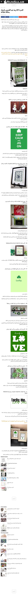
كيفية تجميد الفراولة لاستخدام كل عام (13, 518)
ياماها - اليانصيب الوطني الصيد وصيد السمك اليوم (15, 544)
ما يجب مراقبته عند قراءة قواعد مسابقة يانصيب (14, 513)
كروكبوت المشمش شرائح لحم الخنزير (13, 508)
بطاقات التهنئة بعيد (19, 53)
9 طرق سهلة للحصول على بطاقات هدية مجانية (14, 563)
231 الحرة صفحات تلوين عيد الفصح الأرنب (14, 458)
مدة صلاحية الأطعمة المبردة (11, 568)
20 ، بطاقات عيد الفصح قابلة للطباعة (13, 477)
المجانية (4, 7)
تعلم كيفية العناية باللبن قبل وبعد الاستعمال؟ (14, 523)
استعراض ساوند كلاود (10, 534)
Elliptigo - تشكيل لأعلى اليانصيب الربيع (13, 527)
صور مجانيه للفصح (10, 482)
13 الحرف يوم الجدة (10, 487)
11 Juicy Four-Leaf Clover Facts (12, 539)
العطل (1, 7)
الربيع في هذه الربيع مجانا (11, 468)
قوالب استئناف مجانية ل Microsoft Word (13, 553)
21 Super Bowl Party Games (12, 463)
